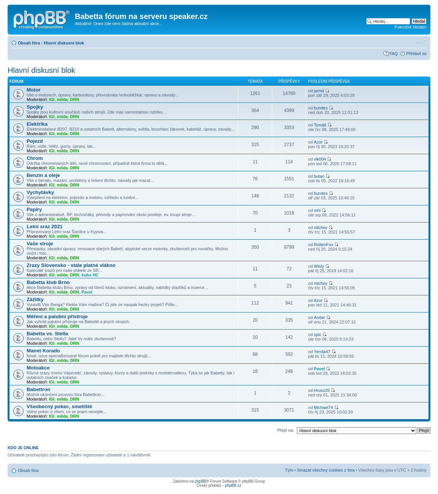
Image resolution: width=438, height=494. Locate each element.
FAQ (393, 53)
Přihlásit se (416, 53)
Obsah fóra (29, 43)
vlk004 (320, 159)
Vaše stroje (40, 243)
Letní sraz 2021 (45, 226)
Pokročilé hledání (411, 27)
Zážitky (35, 299)
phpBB (200, 481)
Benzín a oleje (43, 175)
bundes (321, 108)
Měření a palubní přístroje (57, 316)
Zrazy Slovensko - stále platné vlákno (71, 265)
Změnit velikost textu (421, 41)
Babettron (38, 389)
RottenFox (323, 244)
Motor (34, 90)
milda (62, 99)
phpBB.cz (233, 485)
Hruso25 (322, 390)
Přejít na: (285, 430)
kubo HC (89, 275)
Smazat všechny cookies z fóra (326, 470)
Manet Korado (43, 351)
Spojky (35, 107)
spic (318, 334)
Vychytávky (40, 192)
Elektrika (37, 124)
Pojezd (35, 141)
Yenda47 (322, 351)
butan (319, 176)
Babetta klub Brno (48, 282)
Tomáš (320, 125)
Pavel (86, 292)
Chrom (35, 158)
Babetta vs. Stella (47, 333)
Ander (319, 317)
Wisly (319, 266)
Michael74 (323, 407)
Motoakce (38, 368)
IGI (52, 99)
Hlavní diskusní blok (64, 43)
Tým (289, 470)
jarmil (319, 90)
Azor (318, 142)
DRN (74, 99)
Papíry (34, 209)
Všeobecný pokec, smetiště (59, 406)
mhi (317, 210)
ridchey (320, 227)
